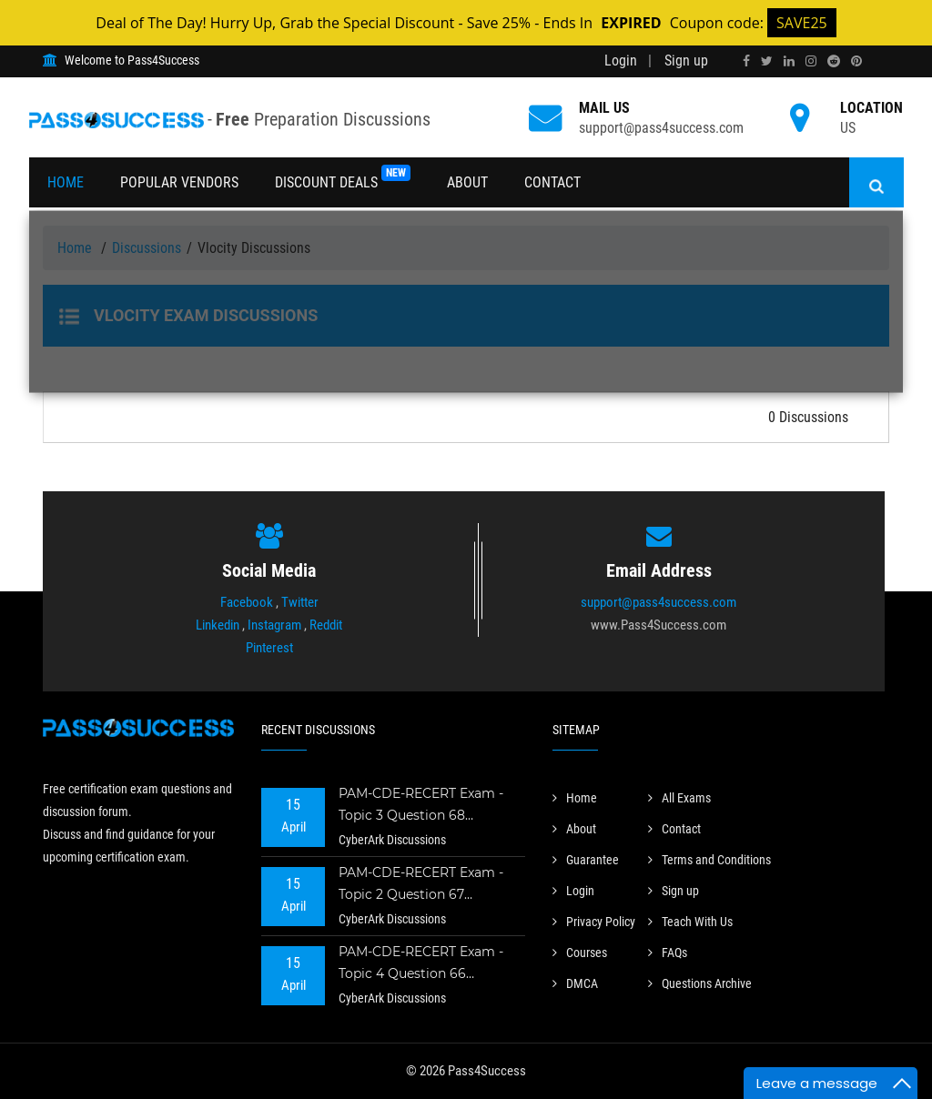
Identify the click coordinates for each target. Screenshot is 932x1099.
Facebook (246, 602)
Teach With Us (690, 921)
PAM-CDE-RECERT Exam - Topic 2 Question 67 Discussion (421, 885)
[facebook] (746, 61)
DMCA (575, 983)
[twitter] (767, 61)
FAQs (667, 952)
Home (65, 182)
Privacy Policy (593, 921)
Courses (579, 952)
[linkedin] (789, 61)
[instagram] (810, 61)
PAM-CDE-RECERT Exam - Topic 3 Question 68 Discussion (421, 806)
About (467, 182)
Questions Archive (700, 983)
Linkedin (217, 625)
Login (620, 60)
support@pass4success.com (661, 127)
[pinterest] (856, 61)
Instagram (274, 625)
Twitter (300, 602)
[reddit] (833, 61)
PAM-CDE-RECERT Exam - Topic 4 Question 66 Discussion (421, 964)
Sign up (686, 60)
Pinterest (269, 648)
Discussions (146, 248)
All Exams (679, 798)
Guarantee (585, 859)
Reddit (325, 625)
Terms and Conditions (709, 859)
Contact (552, 182)
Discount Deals (342, 178)
